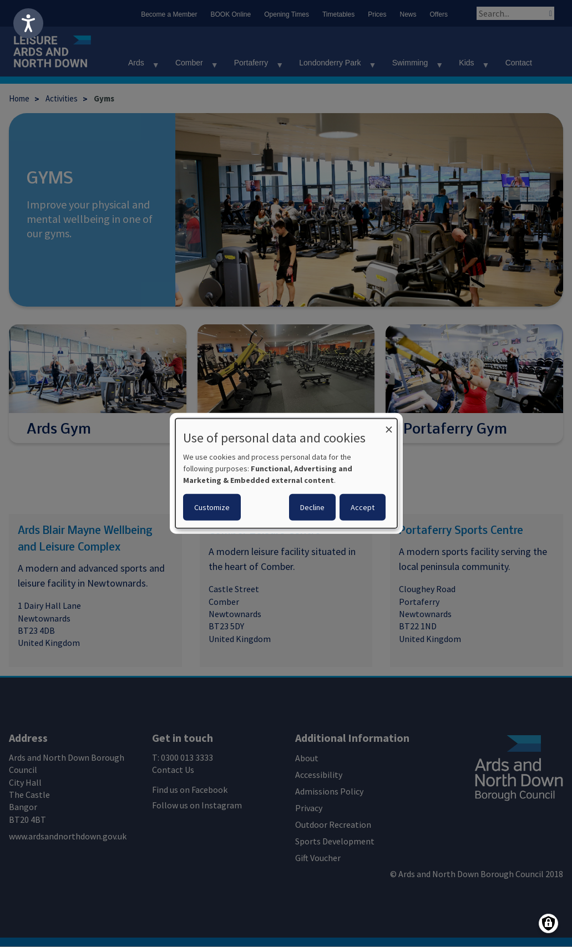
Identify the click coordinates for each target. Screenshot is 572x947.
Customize (212, 507)
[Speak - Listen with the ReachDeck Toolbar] (28, 23)
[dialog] (286, 473)
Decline (312, 507)
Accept (362, 507)
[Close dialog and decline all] (389, 425)
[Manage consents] (548, 923)
